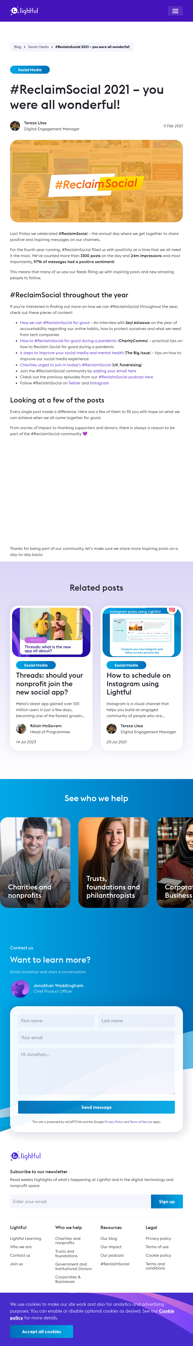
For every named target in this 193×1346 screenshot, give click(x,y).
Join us (16, 1263)
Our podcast (112, 1255)
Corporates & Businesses (67, 1279)
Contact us (20, 1255)
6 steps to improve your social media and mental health (72, 352)
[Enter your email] (80, 1201)
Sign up (167, 1201)
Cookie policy (158, 1255)
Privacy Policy (114, 1126)
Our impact (111, 1246)
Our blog (109, 1238)
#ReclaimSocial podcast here (126, 376)
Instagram (99, 382)
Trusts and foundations (66, 1253)
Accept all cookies (41, 1331)
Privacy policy (158, 1238)
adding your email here (114, 370)
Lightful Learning (25, 1238)
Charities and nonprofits (67, 1240)
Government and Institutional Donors (73, 1266)
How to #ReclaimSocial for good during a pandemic (68, 340)
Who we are (21, 1246)
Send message (96, 1112)
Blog (17, 47)
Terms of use (157, 1246)
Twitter (74, 382)
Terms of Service (141, 1126)
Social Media (38, 47)
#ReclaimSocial (115, 1263)
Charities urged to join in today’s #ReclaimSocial (65, 364)
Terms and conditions (155, 1266)
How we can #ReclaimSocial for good (54, 322)
